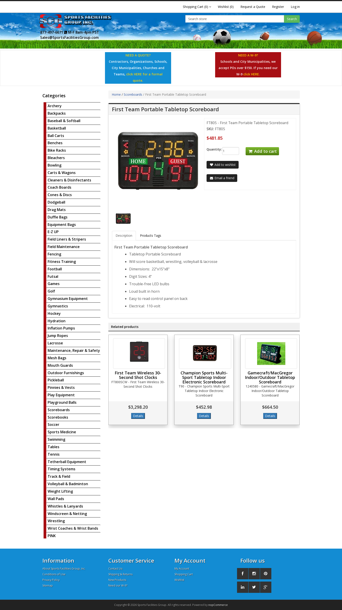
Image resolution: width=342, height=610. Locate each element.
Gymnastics (58, 306)
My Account (181, 569)
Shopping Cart (183, 574)
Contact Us (115, 569)
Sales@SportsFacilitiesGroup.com (69, 37)
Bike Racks (57, 150)
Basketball (57, 128)
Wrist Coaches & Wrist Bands (73, 528)
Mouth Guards (60, 365)
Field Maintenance (64, 246)
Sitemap (47, 585)
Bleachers (56, 157)
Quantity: (211, 149)
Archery (55, 105)
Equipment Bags (62, 224)
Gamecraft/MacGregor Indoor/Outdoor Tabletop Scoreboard (270, 377)
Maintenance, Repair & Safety (74, 350)
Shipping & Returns (120, 574)
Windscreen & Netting (67, 513)
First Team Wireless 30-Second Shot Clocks (138, 375)
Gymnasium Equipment (68, 298)
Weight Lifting (60, 491)
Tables (53, 446)
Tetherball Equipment (67, 461)
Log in (295, 7)
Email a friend (221, 178)
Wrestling (56, 520)
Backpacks (57, 113)
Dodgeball (56, 202)
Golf (51, 291)
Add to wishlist (222, 164)
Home (116, 94)
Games (54, 283)
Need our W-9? (117, 585)
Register (278, 7)
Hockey (54, 313)
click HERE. (251, 74)
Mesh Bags (57, 357)
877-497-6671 (53, 32)
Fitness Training (62, 261)
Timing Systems (61, 468)
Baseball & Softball (64, 120)
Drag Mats (57, 209)
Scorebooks (58, 417)
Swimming (56, 439)
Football (55, 269)
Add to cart (262, 151)
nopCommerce (218, 605)
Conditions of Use (53, 574)
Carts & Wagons (62, 172)
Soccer (53, 424)
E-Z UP (53, 231)
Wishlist (179, 580)
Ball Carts (56, 135)
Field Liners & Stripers (67, 239)
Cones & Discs (60, 194)
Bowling (54, 165)
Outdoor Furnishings (66, 372)
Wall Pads (56, 498)
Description (124, 235)
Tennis (54, 454)
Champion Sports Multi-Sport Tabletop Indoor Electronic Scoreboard (204, 377)
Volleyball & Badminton (68, 483)
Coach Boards (59, 187)
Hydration (56, 320)
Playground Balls (62, 402)
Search (292, 19)
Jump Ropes (58, 335)
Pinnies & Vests (61, 387)
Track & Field (59, 476)
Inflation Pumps (61, 328)
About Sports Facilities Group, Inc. (64, 569)
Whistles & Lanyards (65, 506)
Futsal (53, 276)
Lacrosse (55, 343)
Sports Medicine (62, 431)
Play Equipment (61, 394)
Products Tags (150, 235)
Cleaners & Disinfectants (69, 180)
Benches (55, 142)
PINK (52, 535)
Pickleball (56, 380)
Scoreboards (59, 409)
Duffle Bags (57, 217)
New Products (117, 580)
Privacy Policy (51, 580)
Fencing (54, 254)
